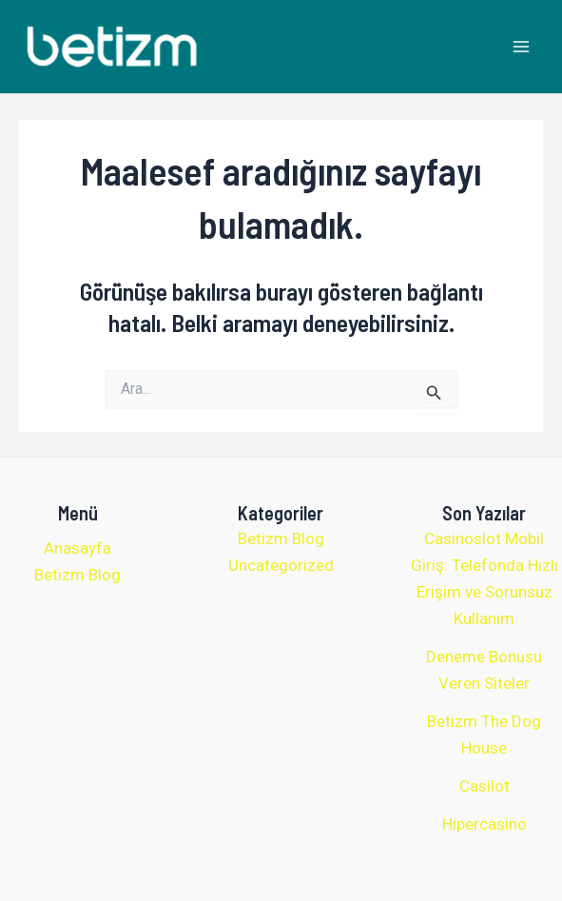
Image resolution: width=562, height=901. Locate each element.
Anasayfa (77, 548)
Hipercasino (484, 823)
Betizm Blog (77, 574)
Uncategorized (281, 565)
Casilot (484, 785)
